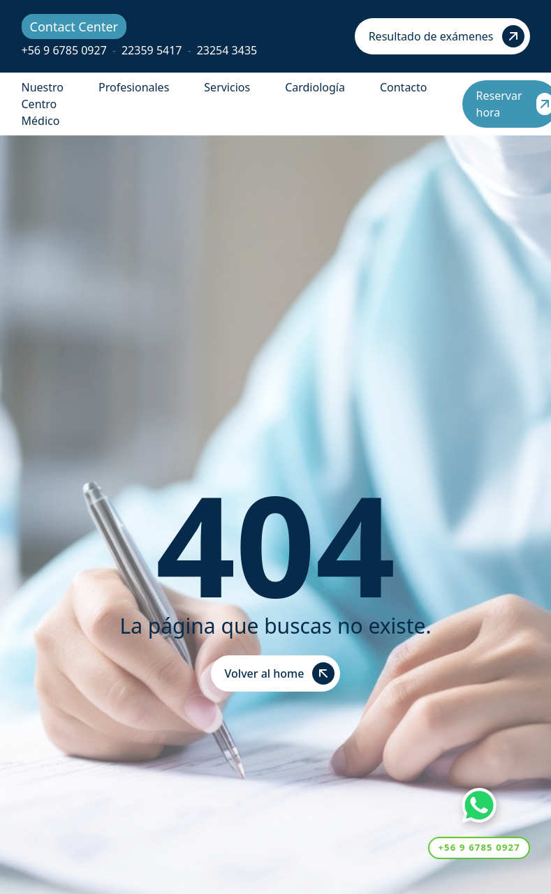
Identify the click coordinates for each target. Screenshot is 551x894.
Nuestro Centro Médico (43, 104)
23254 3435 (227, 50)
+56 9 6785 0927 (64, 50)
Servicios (227, 87)
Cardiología (315, 87)
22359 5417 (152, 50)
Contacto (403, 87)
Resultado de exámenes (446, 36)
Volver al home (280, 673)
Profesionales (133, 87)
